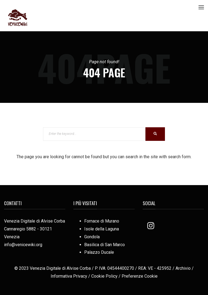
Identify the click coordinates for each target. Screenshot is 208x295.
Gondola (92, 236)
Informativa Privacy (69, 276)
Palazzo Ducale (99, 252)
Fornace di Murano (101, 221)
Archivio (183, 268)
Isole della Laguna (101, 228)
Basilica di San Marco (104, 244)
